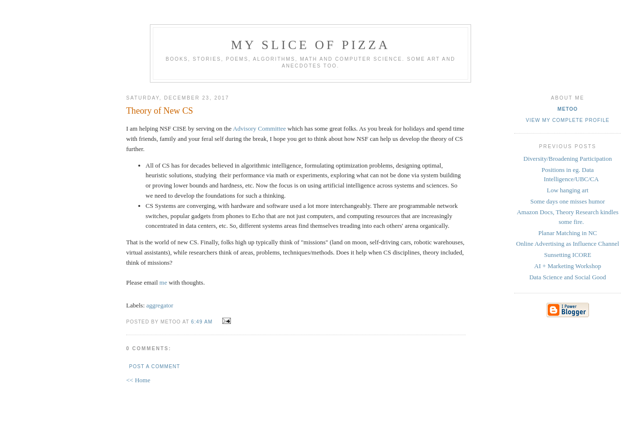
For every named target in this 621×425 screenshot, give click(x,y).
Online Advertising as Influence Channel (567, 243)
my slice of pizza (310, 45)
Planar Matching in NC (568, 233)
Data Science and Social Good (567, 277)
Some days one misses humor (567, 201)
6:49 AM (201, 321)
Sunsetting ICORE (567, 254)
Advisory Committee (259, 128)
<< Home (138, 380)
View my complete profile (568, 120)
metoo (567, 109)
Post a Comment (154, 366)
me (163, 282)
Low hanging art (567, 190)
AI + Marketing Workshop (567, 266)
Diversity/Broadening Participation (567, 158)
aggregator (160, 305)
